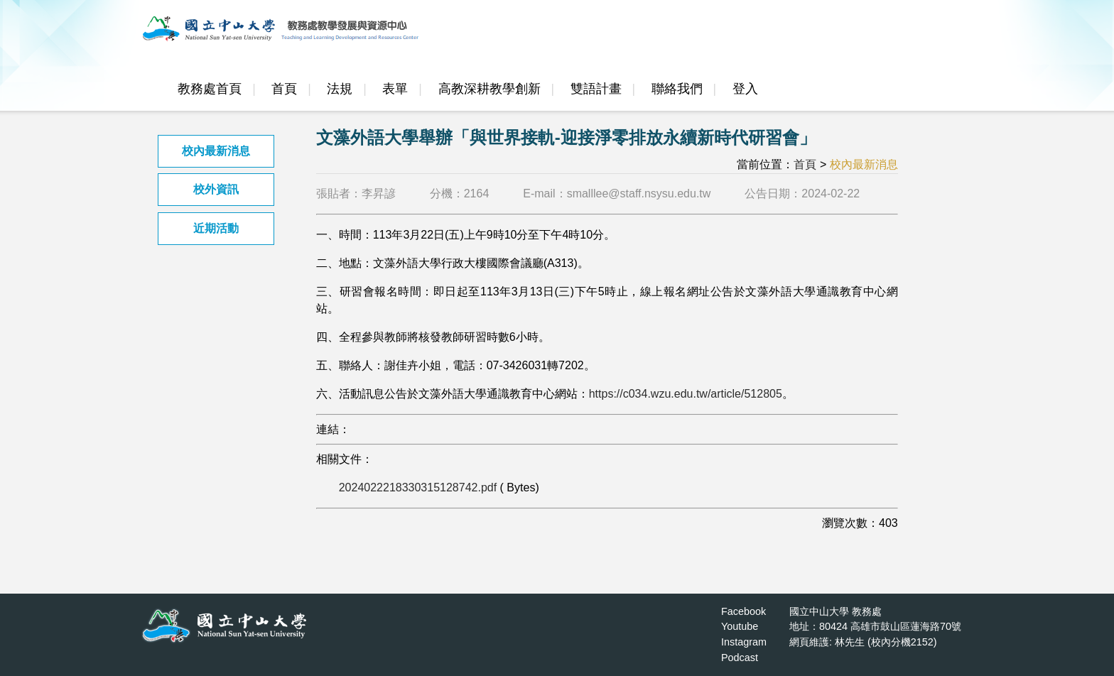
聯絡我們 (677, 89)
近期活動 (216, 228)
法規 (339, 89)
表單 (395, 89)
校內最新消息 (216, 151)
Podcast (739, 657)
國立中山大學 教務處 (835, 611)
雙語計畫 (596, 89)
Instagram (744, 642)
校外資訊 (216, 189)
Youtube (739, 626)
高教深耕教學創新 (489, 89)
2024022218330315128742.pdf (418, 487)
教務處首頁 (210, 89)
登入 (745, 89)
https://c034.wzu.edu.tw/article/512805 (685, 394)
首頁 (284, 89)
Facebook (743, 611)
